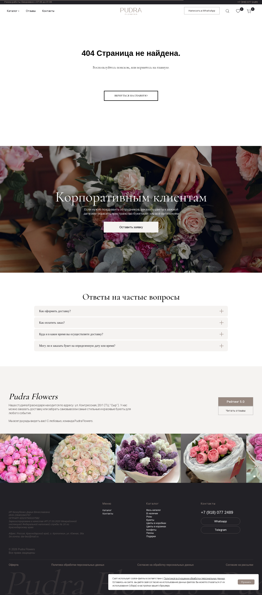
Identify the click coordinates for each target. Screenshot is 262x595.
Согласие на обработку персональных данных (165, 564)
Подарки (151, 536)
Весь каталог (153, 510)
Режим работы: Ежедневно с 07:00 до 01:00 (28, 1)
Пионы (150, 533)
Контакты (108, 513)
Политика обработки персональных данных (77, 564)
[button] (131, 227)
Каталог (107, 510)
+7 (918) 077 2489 (247, 2)
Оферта (13, 564)
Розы (149, 516)
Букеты (150, 520)
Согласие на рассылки (239, 564)
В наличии (152, 513)
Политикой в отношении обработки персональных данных (194, 578)
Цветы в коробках (156, 523)
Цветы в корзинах (156, 526)
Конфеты (151, 529)
